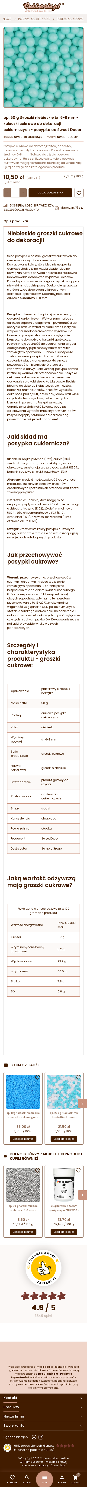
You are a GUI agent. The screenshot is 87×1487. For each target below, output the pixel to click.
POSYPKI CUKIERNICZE (34, 19)
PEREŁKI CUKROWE (70, 19)
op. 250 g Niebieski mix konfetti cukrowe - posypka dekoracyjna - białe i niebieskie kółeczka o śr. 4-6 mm (64, 1115)
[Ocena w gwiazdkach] (43, 1296)
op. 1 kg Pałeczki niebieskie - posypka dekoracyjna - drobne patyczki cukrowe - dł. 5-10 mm (23, 1115)
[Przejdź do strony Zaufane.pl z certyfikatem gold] (43, 1268)
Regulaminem (48, 1374)
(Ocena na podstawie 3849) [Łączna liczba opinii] (34, 1450)
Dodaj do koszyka (50, 192)
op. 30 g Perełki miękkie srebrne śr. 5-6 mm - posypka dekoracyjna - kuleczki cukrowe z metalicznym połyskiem (23, 1208)
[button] (62, 1479)
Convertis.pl (58, 1465)
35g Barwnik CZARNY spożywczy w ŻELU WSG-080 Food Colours (64, 1208)
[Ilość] (15, 192)
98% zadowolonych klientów (34, 1446)
